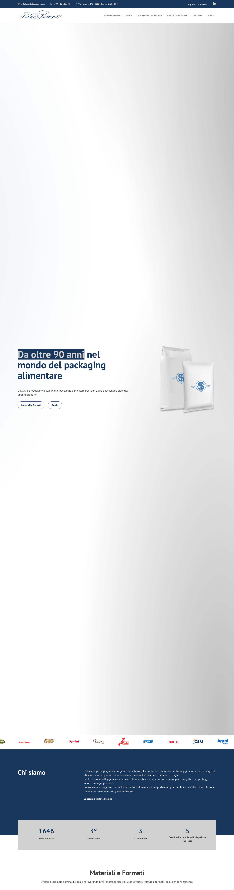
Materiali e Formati (112, 15)
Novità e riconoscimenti (177, 15)
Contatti (210, 15)
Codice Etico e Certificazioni (149, 15)
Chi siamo (197, 15)
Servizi (129, 15)
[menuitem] (191, 4)
